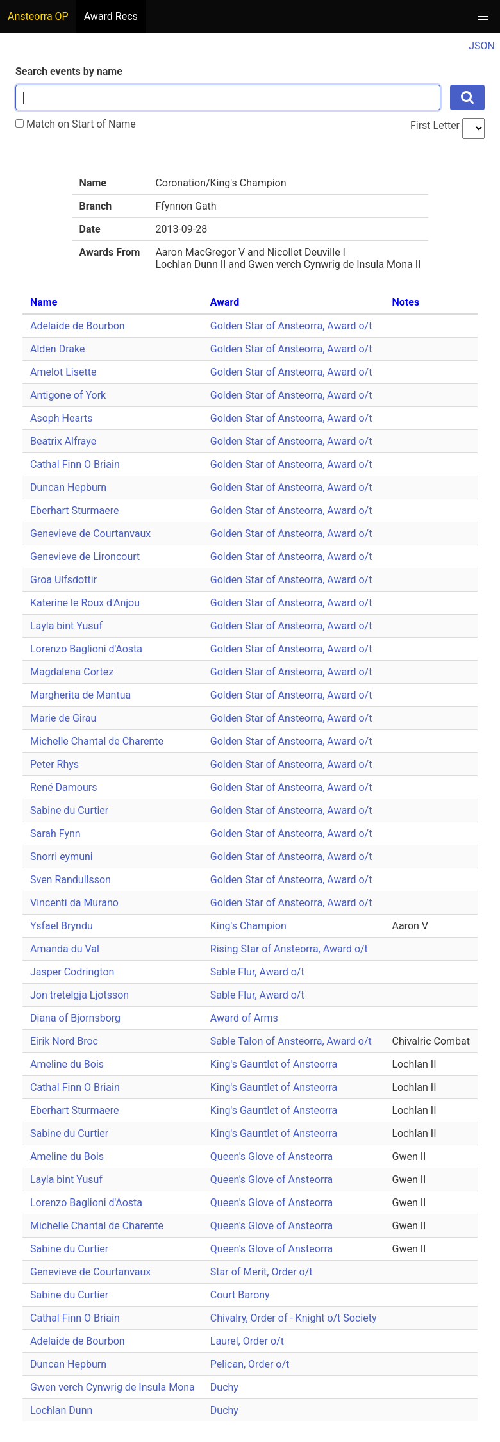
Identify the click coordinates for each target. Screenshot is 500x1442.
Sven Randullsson (70, 880)
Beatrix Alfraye (63, 441)
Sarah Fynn (55, 833)
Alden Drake (57, 349)
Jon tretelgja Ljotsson (79, 995)
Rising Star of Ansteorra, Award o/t (289, 949)
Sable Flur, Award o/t (257, 972)
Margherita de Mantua (80, 695)
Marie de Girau (63, 718)
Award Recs (111, 16)
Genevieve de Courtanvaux (90, 533)
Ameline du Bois (67, 1064)
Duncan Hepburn (68, 487)
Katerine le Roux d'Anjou (85, 603)
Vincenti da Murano (74, 903)
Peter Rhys (54, 764)
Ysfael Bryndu (61, 926)
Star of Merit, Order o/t (261, 1272)
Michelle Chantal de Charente (96, 741)
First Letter (435, 125)
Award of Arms (244, 1018)
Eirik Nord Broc (64, 1041)
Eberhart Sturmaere (74, 510)
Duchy (224, 1387)
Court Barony (240, 1295)
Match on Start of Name (75, 124)
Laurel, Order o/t (247, 1341)
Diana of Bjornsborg (75, 1018)
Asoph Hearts (61, 418)
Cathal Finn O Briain (75, 464)
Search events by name (68, 71)
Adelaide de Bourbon (77, 326)
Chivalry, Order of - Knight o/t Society (293, 1318)
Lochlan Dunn (61, 1410)
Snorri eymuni (61, 856)
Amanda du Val (64, 949)
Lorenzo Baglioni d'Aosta (86, 649)
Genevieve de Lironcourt (85, 557)
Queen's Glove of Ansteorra (271, 1156)
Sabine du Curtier (69, 810)
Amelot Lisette (63, 372)
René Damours (63, 787)
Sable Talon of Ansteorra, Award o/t (291, 1041)
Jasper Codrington (72, 972)
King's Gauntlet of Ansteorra (273, 1064)
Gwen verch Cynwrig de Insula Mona (112, 1387)
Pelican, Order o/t (249, 1364)
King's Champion (248, 926)
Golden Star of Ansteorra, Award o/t (291, 326)
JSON (482, 46)
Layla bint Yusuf (66, 626)
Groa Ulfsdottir (63, 580)
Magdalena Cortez (71, 672)
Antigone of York (68, 395)
